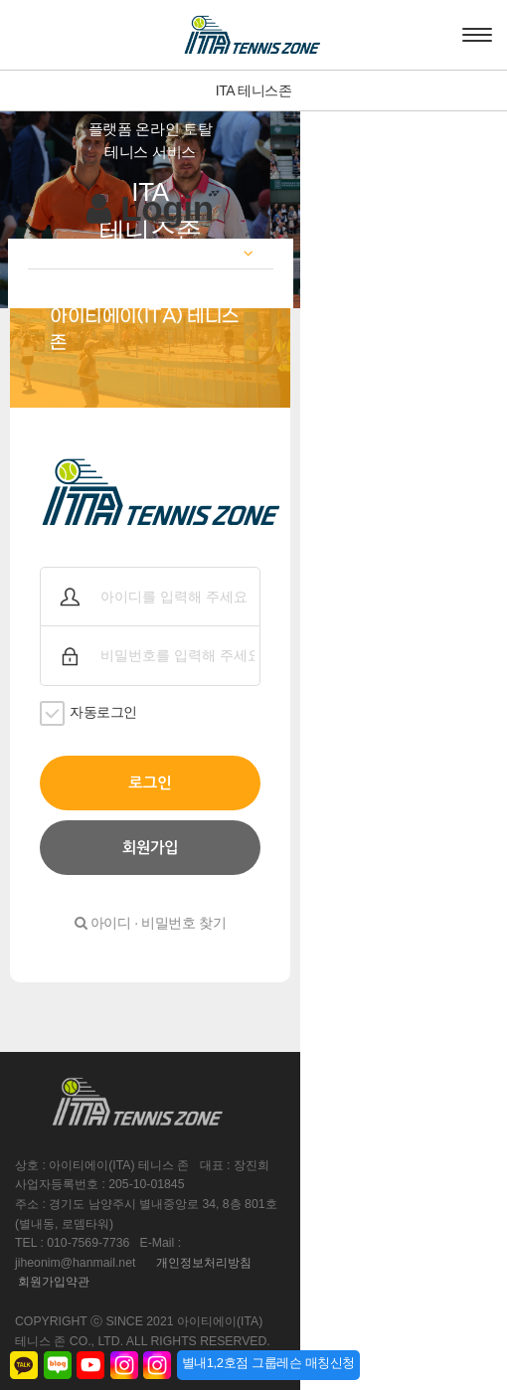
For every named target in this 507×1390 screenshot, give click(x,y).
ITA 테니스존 (254, 90)
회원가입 (253, 819)
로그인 (253, 755)
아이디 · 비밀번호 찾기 (253, 895)
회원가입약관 (53, 1196)
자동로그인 (88, 685)
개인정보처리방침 (373, 1177)
